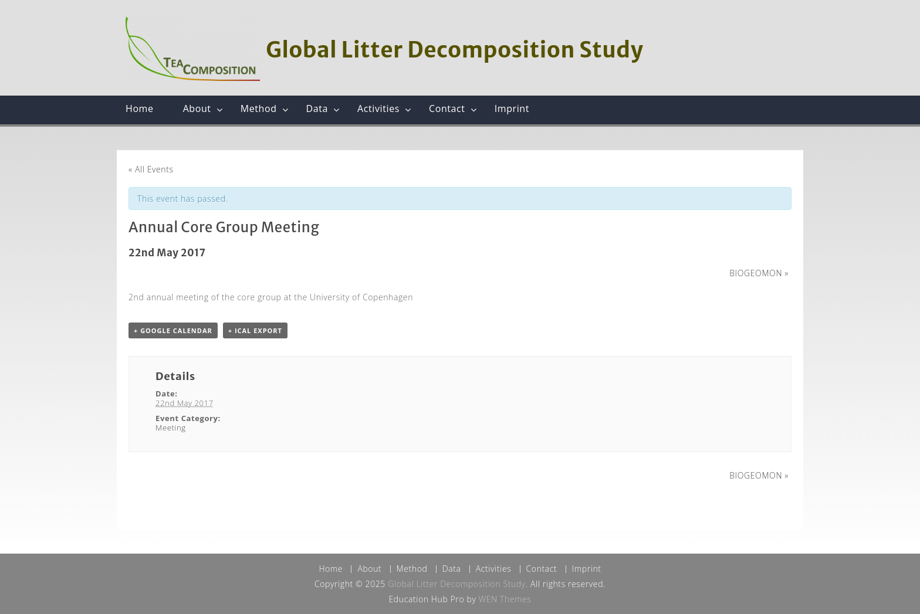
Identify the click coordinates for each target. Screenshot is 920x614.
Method (259, 108)
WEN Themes (505, 599)
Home (140, 108)
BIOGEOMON (759, 273)
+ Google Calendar (173, 330)
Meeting (170, 427)
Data (317, 108)
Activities (378, 108)
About (197, 108)
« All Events (151, 169)
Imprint (512, 108)
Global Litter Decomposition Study (454, 49)
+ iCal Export (255, 330)
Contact (447, 108)
